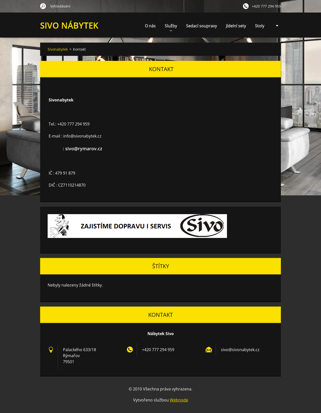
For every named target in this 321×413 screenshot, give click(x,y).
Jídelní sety (236, 26)
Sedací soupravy (201, 26)
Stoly (259, 26)
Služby (171, 27)
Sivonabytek (58, 49)
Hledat (43, 6)
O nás (150, 26)
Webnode (179, 400)
